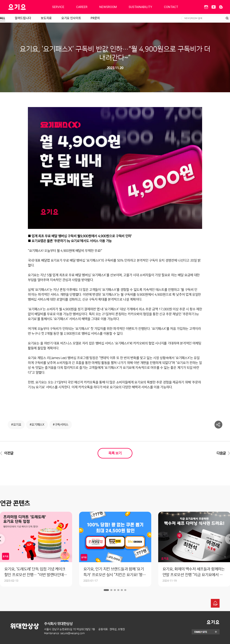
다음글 (221, 453)
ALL (2, 18)
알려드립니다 (23, 18)
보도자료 (46, 18)
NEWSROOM (108, 7)
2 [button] (111, 590)
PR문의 (95, 18)
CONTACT (171, 7)
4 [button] (118, 590)
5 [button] (122, 590)
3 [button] (115, 590)
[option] (115, 549)
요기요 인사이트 (71, 18)
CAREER (81, 7)
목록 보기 (114, 453)
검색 (227, 18)
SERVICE (58, 7)
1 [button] (106, 590)
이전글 (8, 453)
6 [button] (125, 590)
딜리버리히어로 (26, 7)
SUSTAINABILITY (140, 7)
